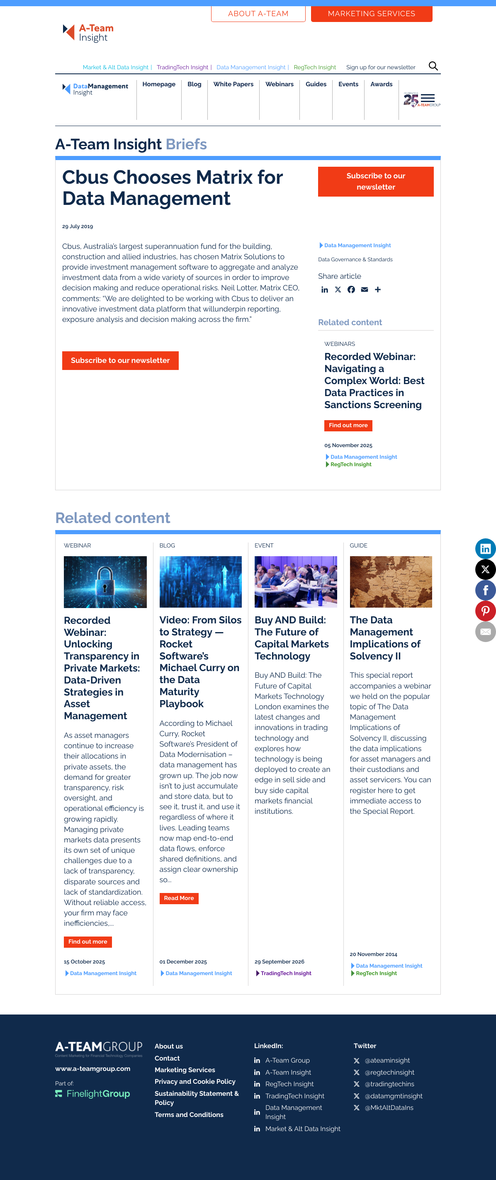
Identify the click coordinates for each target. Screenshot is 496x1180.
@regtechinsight (389, 1072)
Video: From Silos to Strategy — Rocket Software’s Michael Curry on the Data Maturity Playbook (201, 662)
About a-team (258, 14)
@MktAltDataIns (389, 1108)
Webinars (279, 84)
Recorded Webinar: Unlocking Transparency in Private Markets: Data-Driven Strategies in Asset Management (102, 668)
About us (169, 1046)
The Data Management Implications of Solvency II (385, 638)
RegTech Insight (315, 67)
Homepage (159, 84)
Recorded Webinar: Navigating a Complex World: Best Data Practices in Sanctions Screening (374, 380)
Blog (194, 84)
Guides (316, 84)
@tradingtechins (389, 1084)
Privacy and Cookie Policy (195, 1081)
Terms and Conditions (189, 1115)
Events (348, 84)
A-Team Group (287, 1060)
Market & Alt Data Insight (116, 67)
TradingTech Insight (183, 67)
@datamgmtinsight (394, 1096)
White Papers (234, 84)
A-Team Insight (288, 1072)
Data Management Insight (250, 67)
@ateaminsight (387, 1060)
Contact (167, 1058)
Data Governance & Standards (355, 260)
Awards (381, 84)
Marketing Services (372, 14)
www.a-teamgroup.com (92, 1069)
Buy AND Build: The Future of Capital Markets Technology (292, 638)
